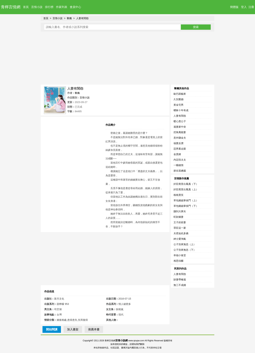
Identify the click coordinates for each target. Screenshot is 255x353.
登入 (244, 6)
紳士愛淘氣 (180, 238)
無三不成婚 (180, 285)
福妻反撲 (178, 143)
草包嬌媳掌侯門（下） (186, 205)
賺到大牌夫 (180, 211)
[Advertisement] (127, 58)
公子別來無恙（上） (185, 244)
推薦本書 (94, 329)
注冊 (251, 6)
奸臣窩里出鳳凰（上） (186, 189)
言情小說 (36, 6)
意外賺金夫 (180, 137)
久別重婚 (178, 99)
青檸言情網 (10, 7)
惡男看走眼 (180, 148)
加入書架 (72, 329)
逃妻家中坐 (180, 126)
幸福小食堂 (180, 255)
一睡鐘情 (178, 165)
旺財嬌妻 (178, 216)
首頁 (26, 6)
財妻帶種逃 (180, 279)
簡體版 (234, 6)
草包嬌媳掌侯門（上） (186, 200)
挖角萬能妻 (180, 132)
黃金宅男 (178, 104)
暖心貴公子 (180, 121)
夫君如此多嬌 (181, 233)
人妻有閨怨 (82, 18)
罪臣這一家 (180, 227)
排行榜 (49, 6)
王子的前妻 (180, 222)
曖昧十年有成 (181, 110)
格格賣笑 (178, 194)
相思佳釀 (178, 260)
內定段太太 (180, 159)
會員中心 (75, 6)
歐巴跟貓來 (180, 93)
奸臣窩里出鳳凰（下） (186, 184)
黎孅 (69, 18)
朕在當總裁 (180, 170)
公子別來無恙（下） (185, 249)
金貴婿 (177, 154)
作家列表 (61, 6)
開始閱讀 (51, 329)
